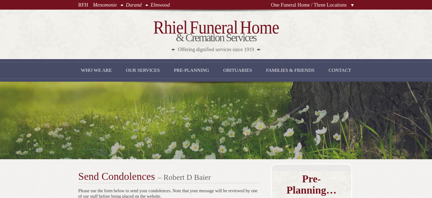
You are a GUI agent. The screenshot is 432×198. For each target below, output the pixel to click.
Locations (352, 5)
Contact (340, 70)
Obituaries (237, 70)
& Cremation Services (216, 34)
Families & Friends (290, 70)
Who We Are (96, 70)
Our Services (143, 70)
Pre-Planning (191, 70)
